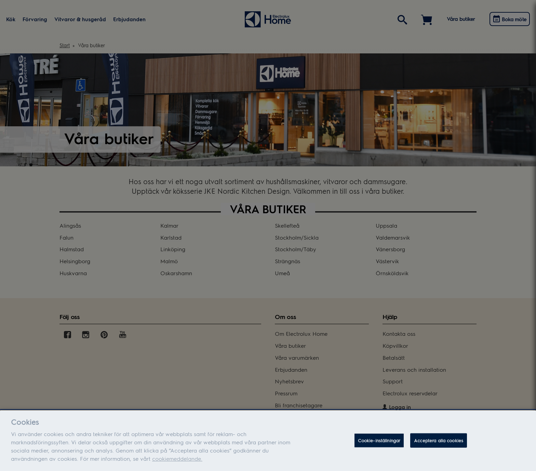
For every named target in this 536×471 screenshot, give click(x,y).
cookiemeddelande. (177, 460)
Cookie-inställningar (379, 442)
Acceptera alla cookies (438, 442)
